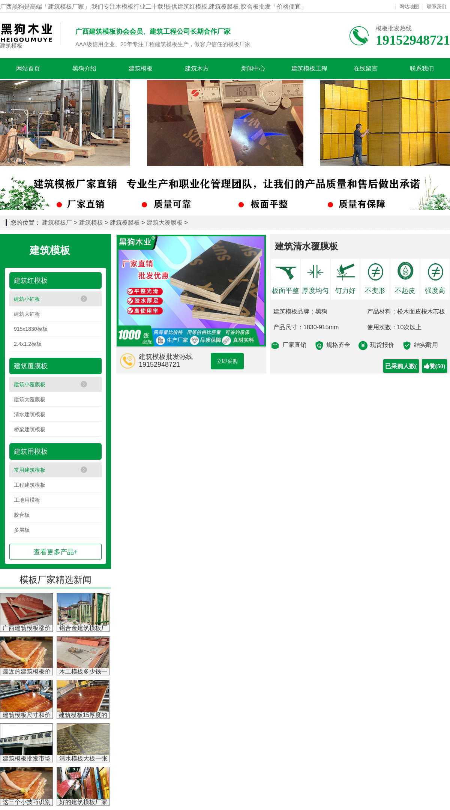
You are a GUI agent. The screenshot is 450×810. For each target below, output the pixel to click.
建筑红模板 (31, 280)
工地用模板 (27, 500)
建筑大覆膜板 (165, 222)
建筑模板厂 (57, 222)
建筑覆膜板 (125, 222)
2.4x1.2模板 (28, 344)
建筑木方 (197, 68)
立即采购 (227, 361)
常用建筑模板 (29, 470)
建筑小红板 (27, 299)
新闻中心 (253, 68)
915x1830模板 (31, 329)
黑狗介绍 (84, 68)
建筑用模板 (31, 451)
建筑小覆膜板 (29, 384)
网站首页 (28, 68)
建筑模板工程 (309, 68)
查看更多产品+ (55, 552)
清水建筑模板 (29, 414)
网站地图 (409, 6)
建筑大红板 (27, 314)
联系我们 (436, 6)
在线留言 (366, 68)
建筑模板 (11, 45)
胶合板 (22, 515)
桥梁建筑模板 (29, 429)
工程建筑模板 (29, 485)
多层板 (22, 530)
